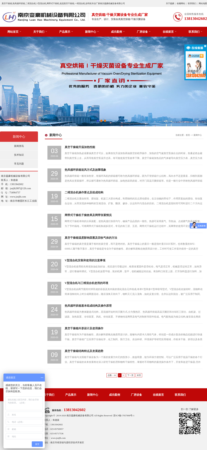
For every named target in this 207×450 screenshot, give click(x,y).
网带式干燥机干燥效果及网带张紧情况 (88, 215)
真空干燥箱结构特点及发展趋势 (84, 351)
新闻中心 (90, 31)
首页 (188, 135)
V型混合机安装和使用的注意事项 (85, 260)
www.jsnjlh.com (58, 438)
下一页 (130, 375)
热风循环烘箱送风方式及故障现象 (85, 169)
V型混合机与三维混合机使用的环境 (86, 283)
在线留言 (168, 31)
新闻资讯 (19, 146)
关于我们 (38, 31)
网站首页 (12, 31)
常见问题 (19, 163)
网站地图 (203, 3)
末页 (139, 375)
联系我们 (192, 3)
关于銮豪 (170, 3)
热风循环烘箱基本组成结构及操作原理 (88, 305)
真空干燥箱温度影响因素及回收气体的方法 (91, 237)
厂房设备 (142, 31)
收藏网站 (181, 3)
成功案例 (116, 31)
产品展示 (64, 31)
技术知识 (19, 155)
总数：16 (112, 375)
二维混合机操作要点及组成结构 (84, 192)
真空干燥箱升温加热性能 (80, 147)
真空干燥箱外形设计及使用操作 (84, 328)
